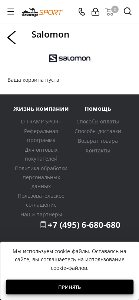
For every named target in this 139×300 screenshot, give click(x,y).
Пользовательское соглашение (41, 200)
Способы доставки (98, 131)
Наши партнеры (41, 214)
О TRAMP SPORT (41, 121)
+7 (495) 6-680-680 (84, 224)
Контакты (98, 150)
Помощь (98, 108)
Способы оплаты (97, 121)
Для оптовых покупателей (41, 154)
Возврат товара (98, 140)
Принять (69, 287)
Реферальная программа (41, 135)
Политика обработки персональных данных (41, 177)
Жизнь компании (41, 108)
